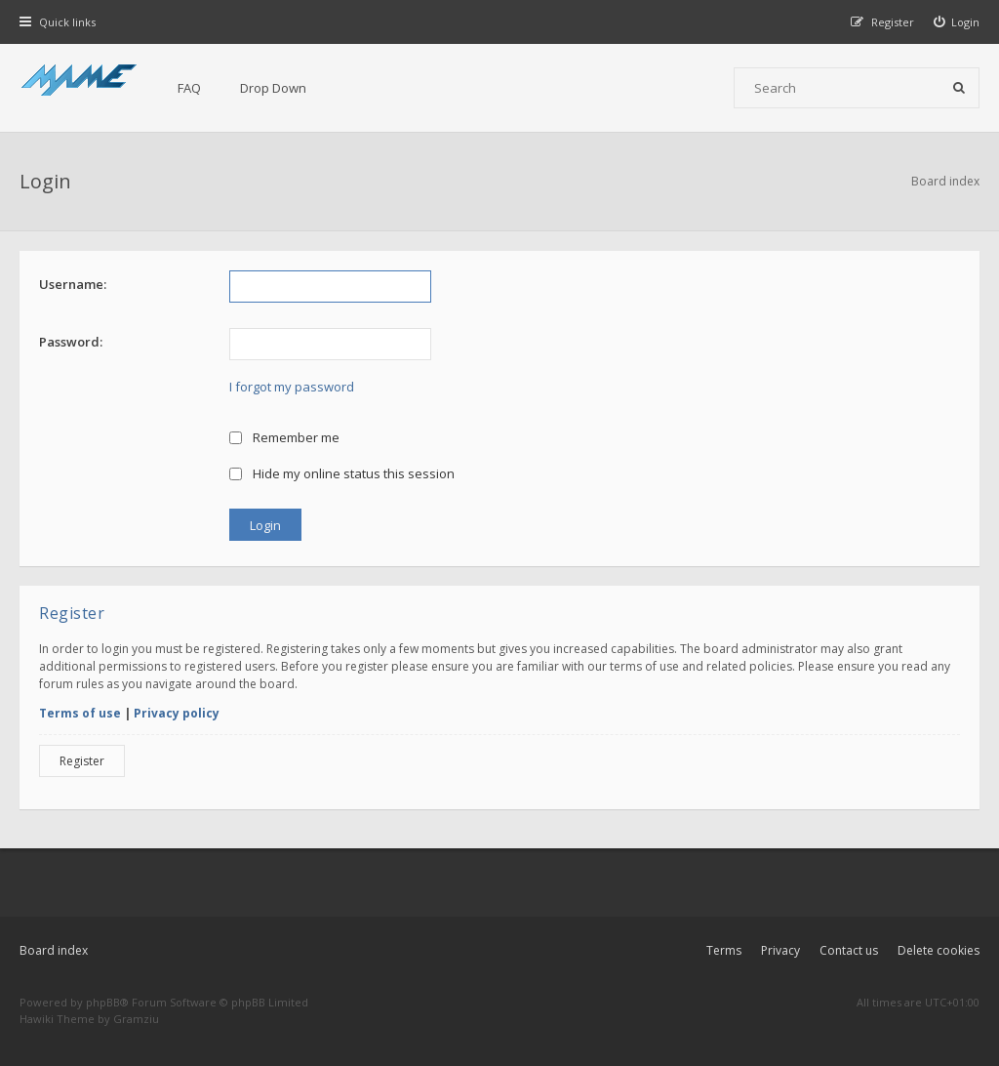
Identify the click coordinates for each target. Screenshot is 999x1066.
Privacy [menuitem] (780, 950)
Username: (72, 284)
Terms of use (80, 713)
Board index (54, 950)
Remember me (284, 437)
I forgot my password (291, 386)
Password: (70, 341)
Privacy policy (177, 713)
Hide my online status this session (342, 473)
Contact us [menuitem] (848, 950)
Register (82, 761)
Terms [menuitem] (723, 950)
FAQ (189, 88)
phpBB (103, 1002)
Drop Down (273, 88)
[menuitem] (957, 22)
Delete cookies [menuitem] (938, 950)
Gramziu (136, 1018)
